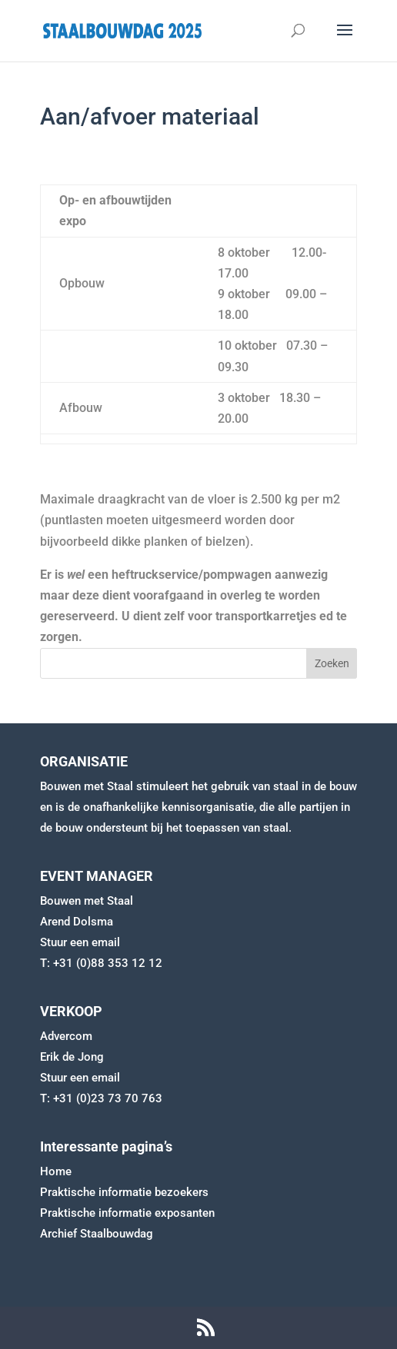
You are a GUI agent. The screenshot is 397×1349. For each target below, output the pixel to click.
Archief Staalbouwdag (96, 1234)
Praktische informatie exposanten (127, 1213)
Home (56, 1171)
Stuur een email (80, 942)
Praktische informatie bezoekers (124, 1192)
